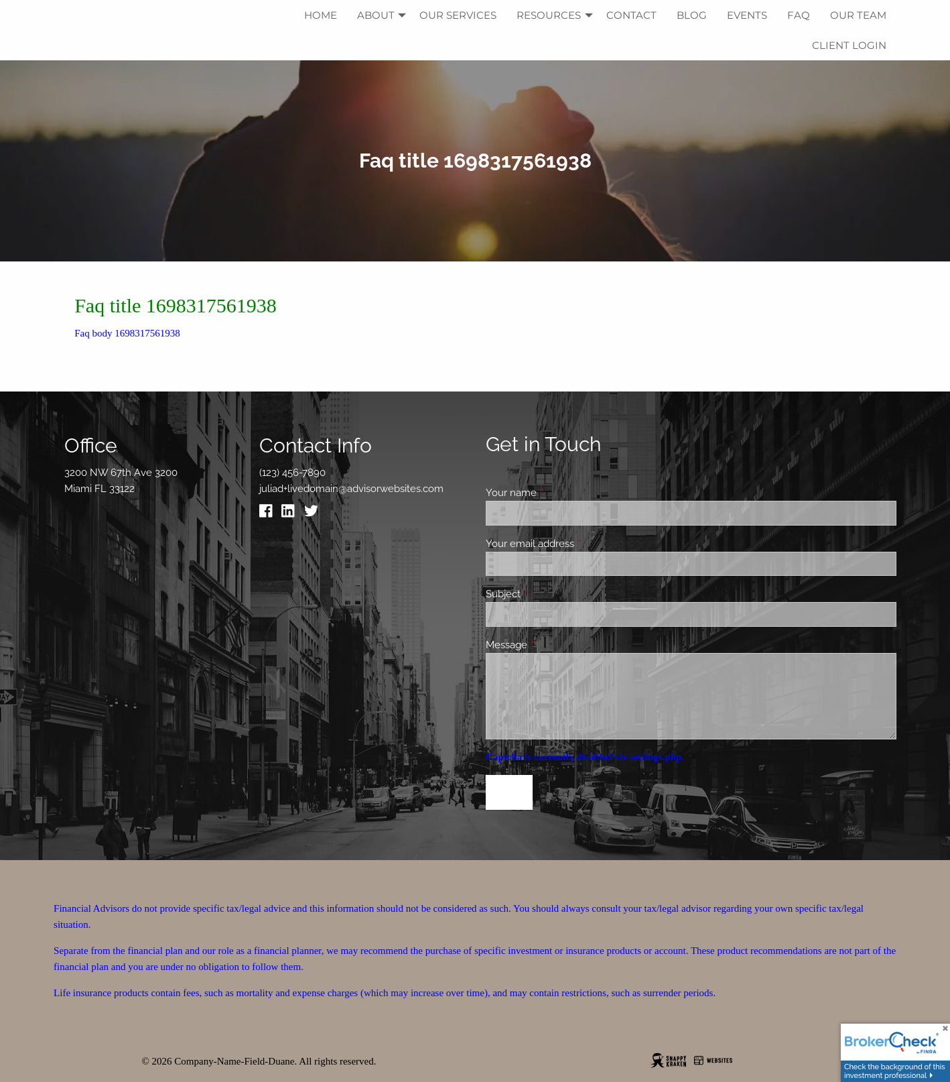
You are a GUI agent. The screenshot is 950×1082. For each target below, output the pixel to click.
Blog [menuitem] (692, 15)
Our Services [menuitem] (457, 15)
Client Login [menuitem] (849, 45)
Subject (552, 594)
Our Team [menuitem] (858, 15)
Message (555, 645)
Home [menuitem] (320, 15)
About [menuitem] (376, 15)
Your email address (578, 544)
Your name (560, 493)
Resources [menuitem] (549, 15)
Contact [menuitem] (631, 15)
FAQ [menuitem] (798, 15)
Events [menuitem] (747, 15)
